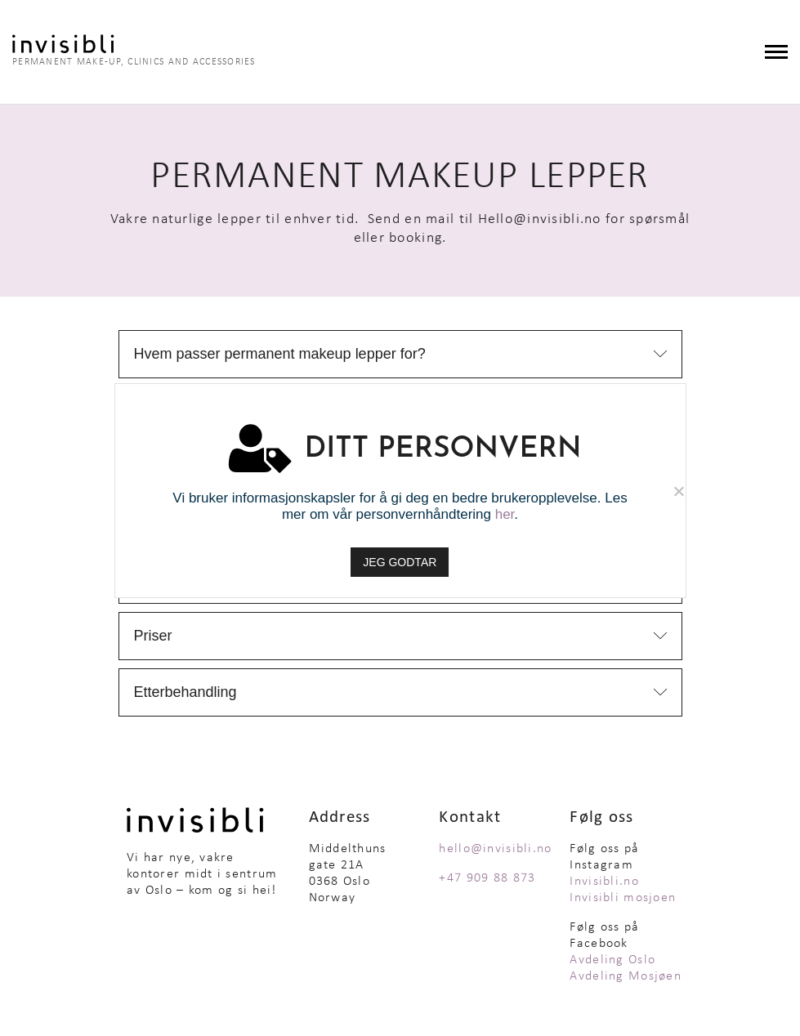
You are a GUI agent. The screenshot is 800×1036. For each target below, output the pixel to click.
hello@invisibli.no (495, 851)
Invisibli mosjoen (623, 900)
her (505, 514)
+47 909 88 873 (487, 880)
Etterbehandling (185, 694)
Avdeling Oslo (612, 962)
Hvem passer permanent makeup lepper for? (280, 356)
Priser (153, 638)
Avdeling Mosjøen (625, 978)
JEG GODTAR (400, 562)
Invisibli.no (604, 884)
